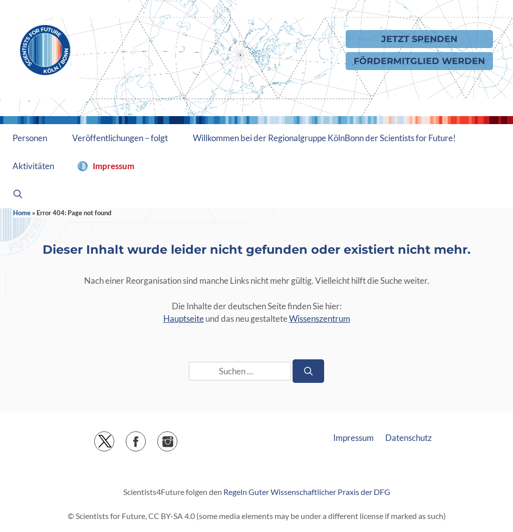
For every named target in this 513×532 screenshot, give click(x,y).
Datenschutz (408, 437)
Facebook (145, 438)
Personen (30, 138)
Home (22, 213)
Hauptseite (183, 318)
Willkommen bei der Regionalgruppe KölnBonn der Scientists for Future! (324, 138)
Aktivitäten (33, 166)
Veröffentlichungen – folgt (120, 138)
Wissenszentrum (319, 318)
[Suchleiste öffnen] (18, 194)
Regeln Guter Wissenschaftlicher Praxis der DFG (306, 491)
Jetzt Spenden (419, 39)
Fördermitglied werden (419, 61)
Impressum (113, 166)
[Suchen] (309, 371)
